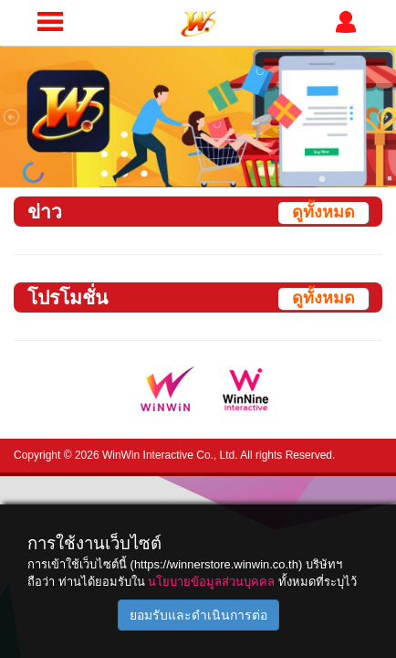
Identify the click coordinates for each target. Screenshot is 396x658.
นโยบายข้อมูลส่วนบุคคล (211, 582)
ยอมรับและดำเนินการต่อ (198, 615)
